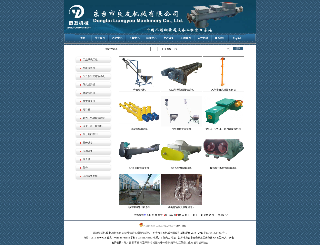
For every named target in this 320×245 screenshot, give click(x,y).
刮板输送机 (89, 68)
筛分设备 (88, 142)
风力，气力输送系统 (94, 117)
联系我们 (220, 38)
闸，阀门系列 (90, 134)
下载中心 (134, 38)
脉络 (184, 225)
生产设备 (168, 38)
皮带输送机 (89, 101)
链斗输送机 (130, 232)
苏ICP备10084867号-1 (215, 232)
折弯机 (135, 242)
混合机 (86, 159)
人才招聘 (203, 38)
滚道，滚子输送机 (92, 126)
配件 (85, 167)
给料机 (86, 109)
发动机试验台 (201, 242)
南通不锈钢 (146, 242)
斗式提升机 (89, 84)
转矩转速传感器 (161, 242)
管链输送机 (118, 232)
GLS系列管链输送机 (94, 76)
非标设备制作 (90, 175)
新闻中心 (151, 38)
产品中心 (117, 38)
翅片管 (127, 242)
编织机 (174, 242)
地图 (178, 225)
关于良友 (100, 38)
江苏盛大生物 (185, 242)
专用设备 (88, 151)
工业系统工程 (90, 59)
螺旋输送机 (89, 92)
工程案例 (185, 38)
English (237, 38)
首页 (83, 38)
